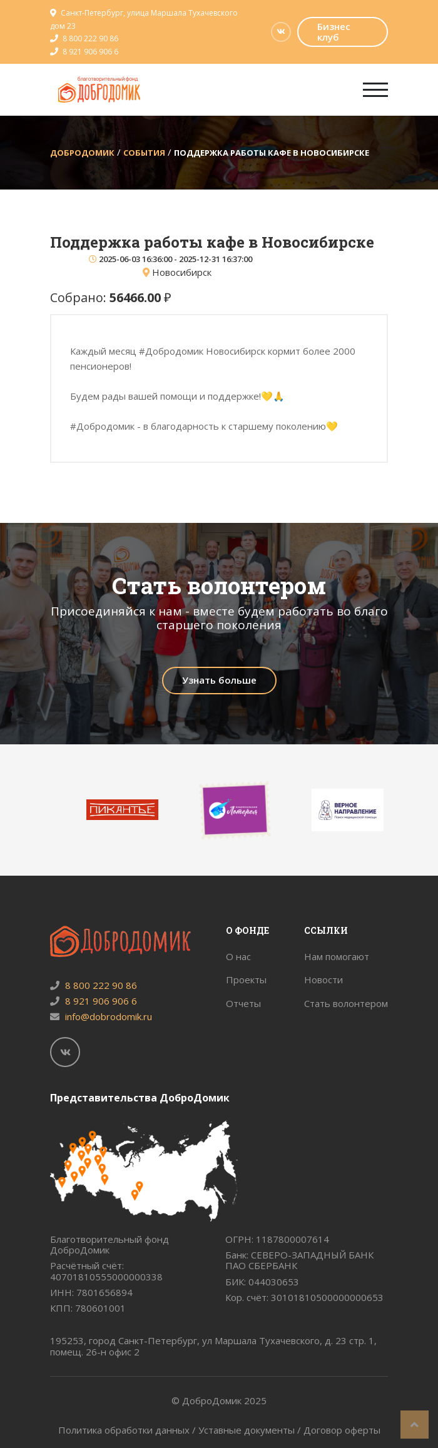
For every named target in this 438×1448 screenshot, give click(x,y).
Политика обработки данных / (128, 1430)
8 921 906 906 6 (90, 51)
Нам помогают (336, 956)
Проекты (246, 979)
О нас (238, 956)
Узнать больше (219, 680)
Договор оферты (341, 1430)
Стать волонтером (346, 1003)
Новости (323, 979)
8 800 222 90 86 (90, 38)
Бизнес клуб (333, 31)
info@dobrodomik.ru (101, 1016)
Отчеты (243, 1003)
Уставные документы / (250, 1430)
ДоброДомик (82, 152)
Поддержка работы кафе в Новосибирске (271, 152)
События (144, 152)
